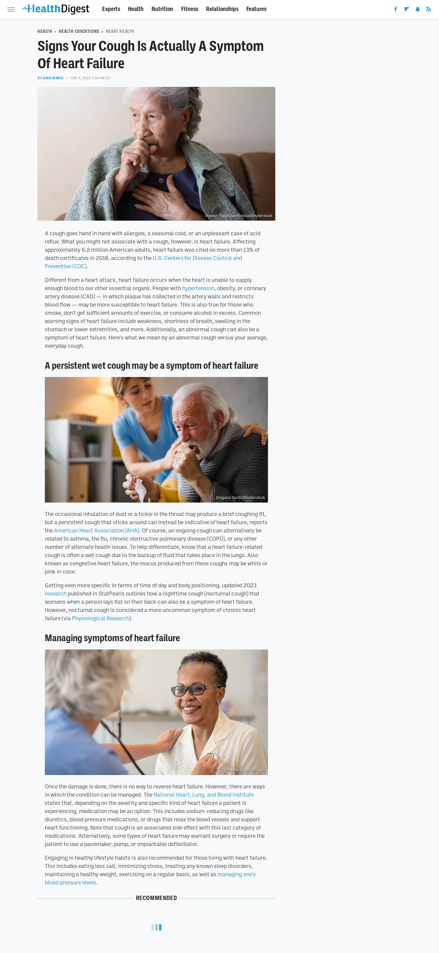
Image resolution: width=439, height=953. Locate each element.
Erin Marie (53, 78)
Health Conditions (79, 31)
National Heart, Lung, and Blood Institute (204, 794)
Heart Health (120, 31)
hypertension (198, 288)
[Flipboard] (407, 10)
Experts (111, 8)
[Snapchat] (418, 10)
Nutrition (162, 8)
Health (136, 8)
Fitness (189, 8)
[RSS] (429, 10)
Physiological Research (100, 618)
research (55, 593)
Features (256, 8)
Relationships (222, 8)
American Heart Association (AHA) (96, 530)
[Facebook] (396, 10)
